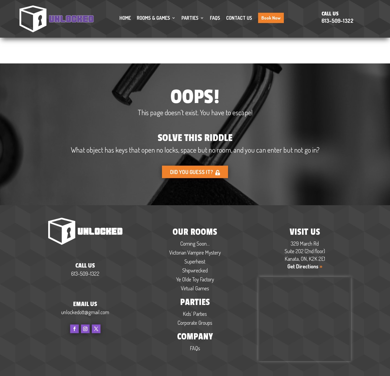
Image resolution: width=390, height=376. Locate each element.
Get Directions (304, 240)
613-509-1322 (337, 20)
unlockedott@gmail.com (85, 286)
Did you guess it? (195, 146)
